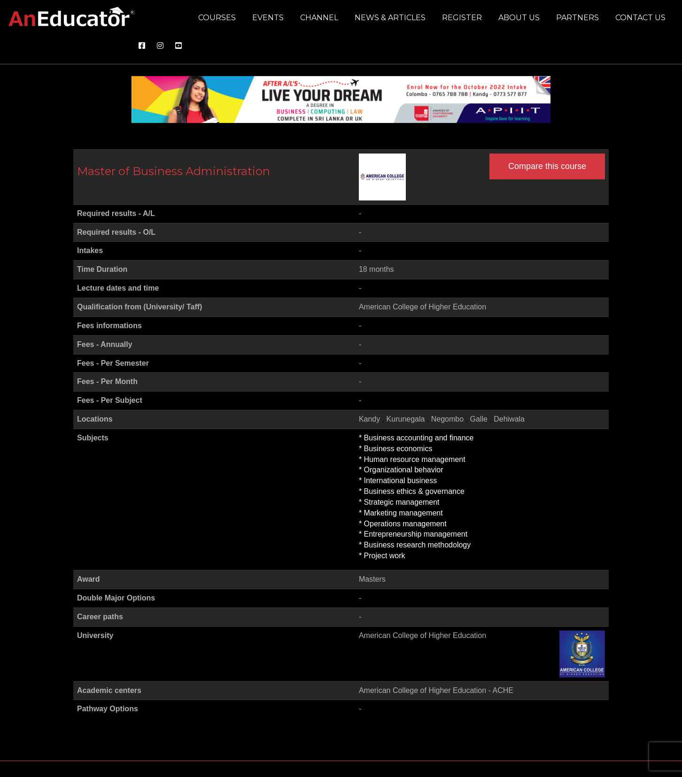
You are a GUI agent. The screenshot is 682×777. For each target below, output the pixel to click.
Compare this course (547, 166)
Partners (577, 17)
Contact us (640, 17)
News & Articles (390, 17)
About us (519, 17)
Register (462, 17)
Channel (319, 17)
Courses (217, 17)
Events (268, 17)
